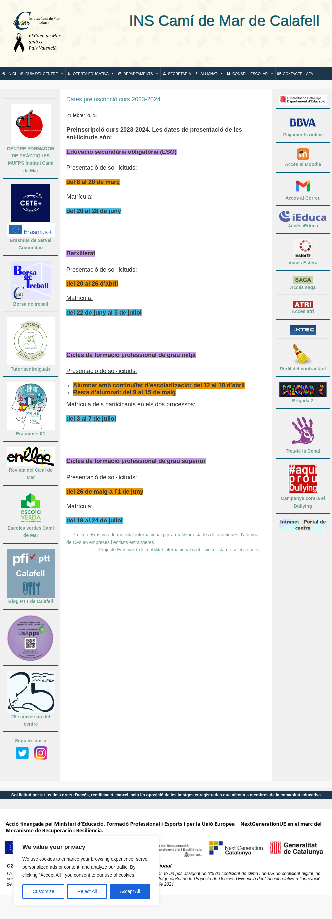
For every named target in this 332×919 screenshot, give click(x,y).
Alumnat (211, 73)
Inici (12, 74)
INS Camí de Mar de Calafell (195, 20)
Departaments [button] (141, 73)
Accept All (130, 891)
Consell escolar (253, 73)
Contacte (293, 74)
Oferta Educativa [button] (93, 73)
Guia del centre (44, 73)
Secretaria (179, 74)
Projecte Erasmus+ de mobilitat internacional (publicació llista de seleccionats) (182, 549)
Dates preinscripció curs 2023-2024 (113, 99)
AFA (309, 74)
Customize (43, 891)
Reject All (87, 891)
